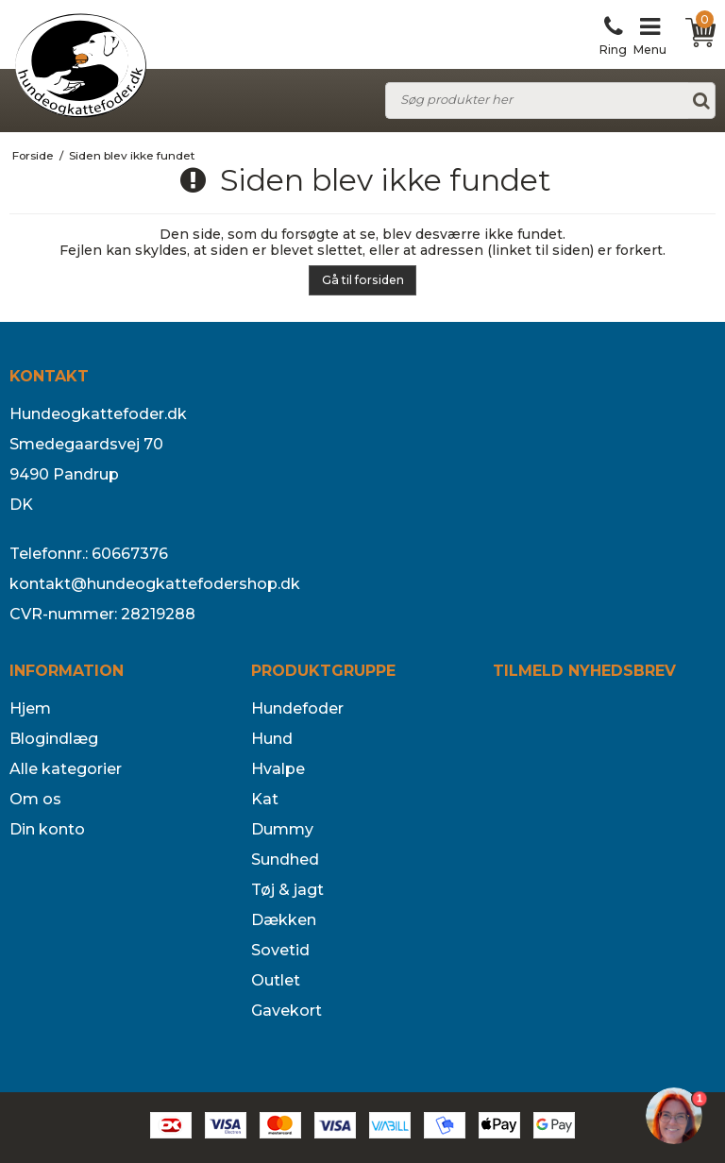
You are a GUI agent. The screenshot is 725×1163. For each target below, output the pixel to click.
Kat (264, 799)
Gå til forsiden (363, 280)
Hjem (30, 708)
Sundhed (285, 859)
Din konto (47, 829)
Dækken (283, 920)
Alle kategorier (65, 769)
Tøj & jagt (287, 890)
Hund (272, 739)
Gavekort (286, 1011)
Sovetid (280, 950)
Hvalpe (278, 769)
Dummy (282, 829)
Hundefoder (297, 708)
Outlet (275, 980)
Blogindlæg (53, 739)
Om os (35, 799)
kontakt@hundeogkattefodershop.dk (154, 584)
